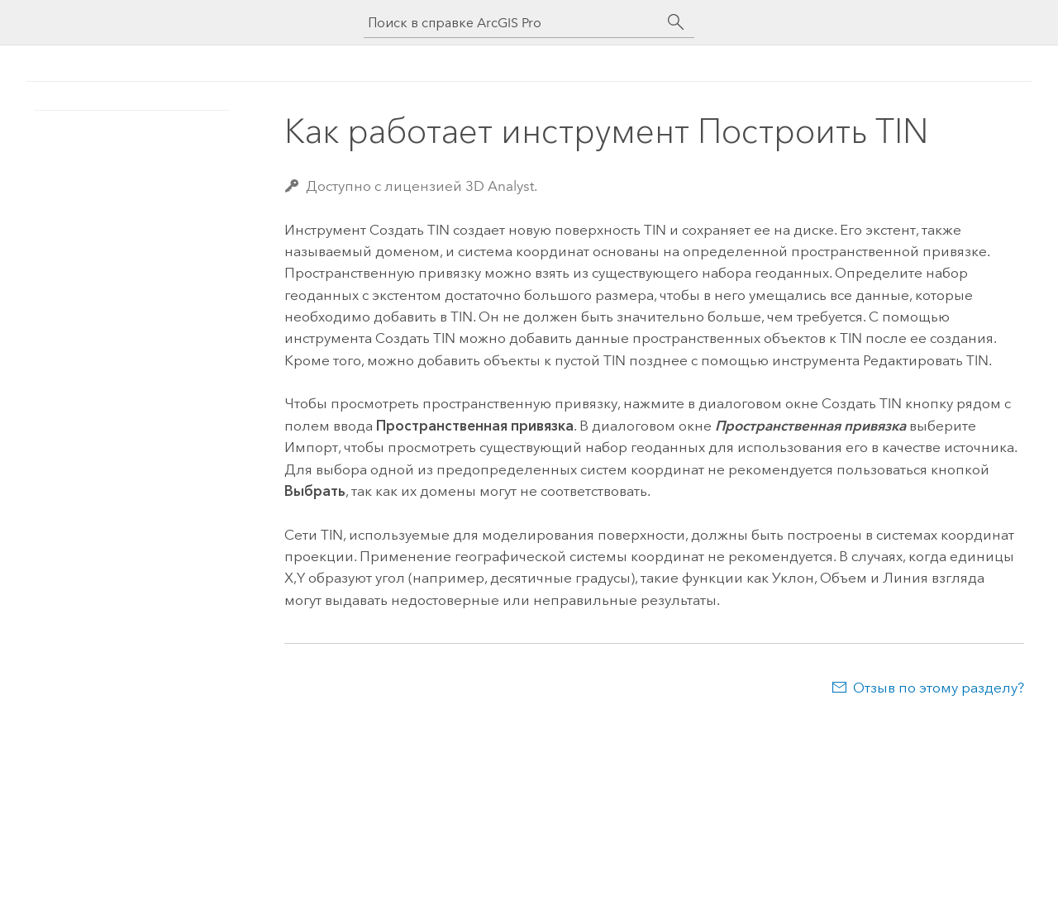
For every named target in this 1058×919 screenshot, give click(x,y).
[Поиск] (676, 22)
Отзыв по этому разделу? (938, 687)
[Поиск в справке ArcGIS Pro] (512, 22)
